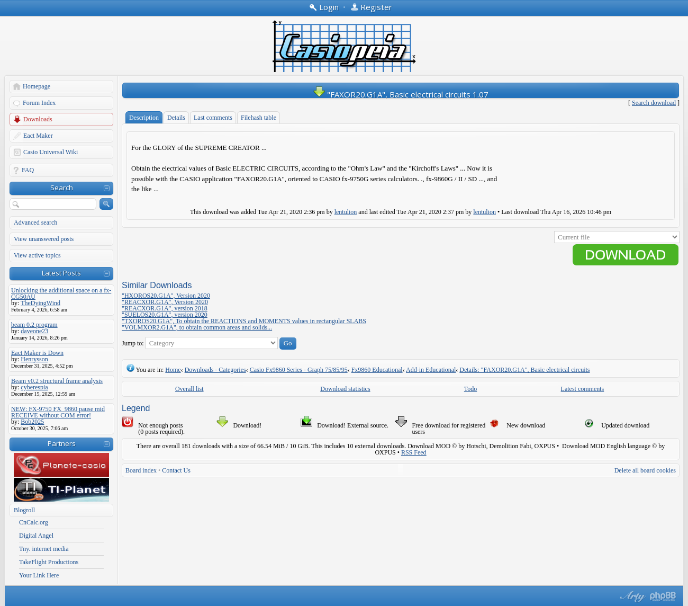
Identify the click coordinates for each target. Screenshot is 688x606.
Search (61, 187)
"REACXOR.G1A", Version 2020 (165, 302)
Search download (654, 102)
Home (172, 369)
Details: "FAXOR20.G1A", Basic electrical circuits (524, 369)
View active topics (37, 255)
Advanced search (35, 222)
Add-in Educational (431, 369)
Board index (141, 470)
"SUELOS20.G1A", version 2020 (164, 314)
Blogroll (24, 510)
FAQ (28, 170)
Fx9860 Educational (377, 369)
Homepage (36, 86)
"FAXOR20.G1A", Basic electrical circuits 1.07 (407, 94)
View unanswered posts (44, 239)
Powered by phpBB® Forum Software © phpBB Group (663, 596)
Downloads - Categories (215, 369)
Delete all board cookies (645, 470)
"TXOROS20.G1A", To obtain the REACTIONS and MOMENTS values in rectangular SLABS (244, 321)
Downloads (37, 119)
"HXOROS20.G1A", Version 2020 (166, 295)
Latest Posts (61, 273)
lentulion (345, 212)
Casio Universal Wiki (50, 152)
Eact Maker (38, 135)
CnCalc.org (33, 522)
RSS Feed (414, 452)
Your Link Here (39, 575)
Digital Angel (36, 535)
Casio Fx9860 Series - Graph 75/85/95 (299, 369)
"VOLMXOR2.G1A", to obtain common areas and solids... (197, 327)
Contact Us (176, 470)
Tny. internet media (44, 548)
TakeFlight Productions (48, 562)
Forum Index (39, 102)
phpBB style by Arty (631, 596)
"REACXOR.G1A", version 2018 (164, 308)
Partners (62, 443)
